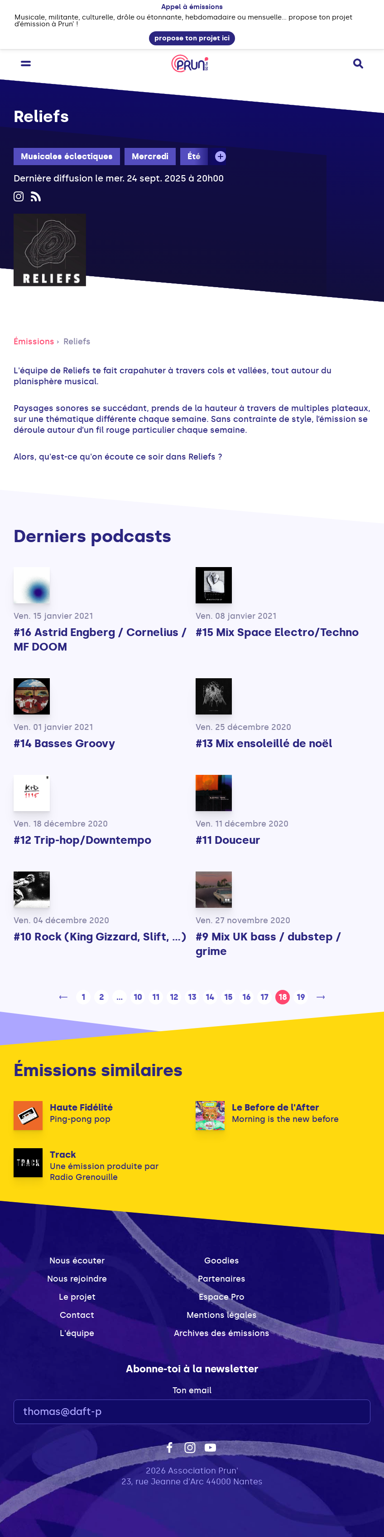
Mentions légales (222, 1315)
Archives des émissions (221, 1333)
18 (282, 997)
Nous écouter (77, 1261)
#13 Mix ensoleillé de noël (264, 743)
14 (210, 997)
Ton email (192, 1390)
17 (264, 997)
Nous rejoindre (77, 1279)
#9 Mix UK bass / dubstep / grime (268, 944)
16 (246, 997)
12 (174, 997)
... (119, 997)
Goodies (221, 1261)
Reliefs (77, 342)
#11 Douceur (228, 840)
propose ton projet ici (192, 38)
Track (63, 1154)
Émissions (34, 342)
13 (192, 997)
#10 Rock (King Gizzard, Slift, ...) (100, 936)
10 (138, 997)
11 (155, 997)
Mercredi (150, 157)
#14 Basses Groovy (64, 743)
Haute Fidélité (81, 1107)
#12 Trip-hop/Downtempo (82, 840)
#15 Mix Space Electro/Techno (277, 632)
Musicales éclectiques (67, 157)
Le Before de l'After (275, 1107)
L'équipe (77, 1333)
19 (301, 997)
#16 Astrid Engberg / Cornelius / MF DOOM (100, 639)
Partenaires (221, 1279)
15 (228, 997)
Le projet (77, 1297)
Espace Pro (222, 1297)
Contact (77, 1315)
